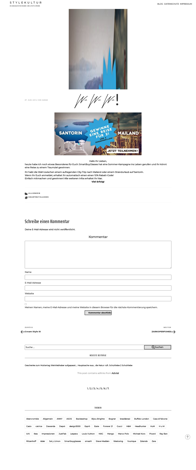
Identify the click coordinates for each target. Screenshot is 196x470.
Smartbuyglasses (38, 197)
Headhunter (140, 426)
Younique (131, 441)
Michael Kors (139, 434)
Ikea (36, 434)
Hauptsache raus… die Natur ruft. (93, 365)
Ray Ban (163, 434)
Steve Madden (102, 441)
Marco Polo (123, 434)
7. (108, 388)
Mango (110, 434)
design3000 (74, 426)
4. (98, 388)
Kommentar (98, 237)
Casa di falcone (160, 419)
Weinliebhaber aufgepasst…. (64, 365)
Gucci (119, 426)
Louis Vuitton (88, 434)
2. (91, 388)
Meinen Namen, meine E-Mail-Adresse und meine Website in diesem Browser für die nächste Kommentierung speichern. (91, 307)
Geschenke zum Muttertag (37, 365)
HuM (152, 426)
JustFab (62, 434)
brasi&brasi (125, 419)
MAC (101, 434)
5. (101, 388)
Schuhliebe (127, 365)
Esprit (87, 426)
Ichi (28, 434)
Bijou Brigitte (98, 419)
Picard (152, 434)
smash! (88, 441)
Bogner (112, 419)
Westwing (118, 441)
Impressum (186, 4)
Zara (154, 441)
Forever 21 (108, 426)
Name (28, 272)
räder (42, 441)
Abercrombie (32, 419)
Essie (96, 426)
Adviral (115, 373)
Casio (28, 426)
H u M (161, 426)
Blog (160, 4)
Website (29, 293)
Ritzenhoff (31, 441)
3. (94, 388)
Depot (62, 426)
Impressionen (48, 434)
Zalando (144, 441)
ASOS (69, 419)
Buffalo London (141, 419)
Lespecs (74, 434)
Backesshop (81, 419)
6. (105, 388)
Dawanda (50, 426)
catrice (39, 426)
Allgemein (34, 193)
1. (87, 388)
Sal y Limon (54, 441)
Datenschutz (171, 4)
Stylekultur (26, 2)
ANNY (59, 419)
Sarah (45, 100)
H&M (128, 426)
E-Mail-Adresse (33, 283)
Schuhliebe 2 (115, 365)
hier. (100, 178)
